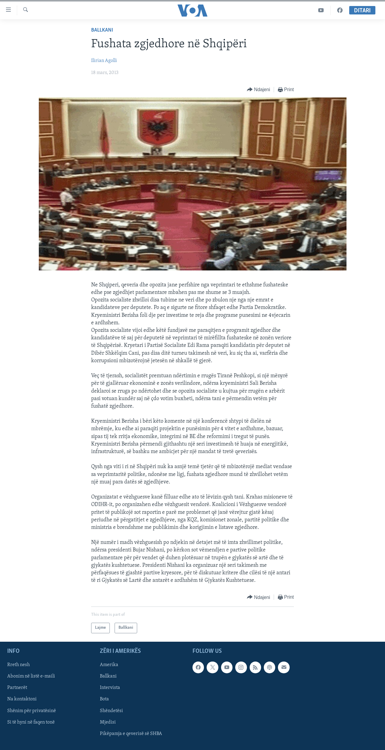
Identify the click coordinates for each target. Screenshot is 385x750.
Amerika (109, 664)
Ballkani (102, 30)
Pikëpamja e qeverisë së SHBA (131, 733)
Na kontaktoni (22, 699)
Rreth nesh (18, 664)
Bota (104, 699)
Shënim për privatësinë (31, 710)
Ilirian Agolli (104, 60)
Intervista (110, 687)
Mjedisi (108, 722)
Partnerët (17, 687)
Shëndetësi (111, 710)
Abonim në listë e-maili (31, 676)
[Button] (258, 90)
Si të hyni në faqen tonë (31, 722)
